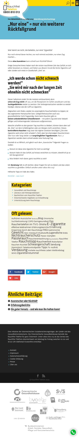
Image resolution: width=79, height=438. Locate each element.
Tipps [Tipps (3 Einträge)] (44, 247)
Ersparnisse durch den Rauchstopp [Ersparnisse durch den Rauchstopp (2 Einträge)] (26, 230)
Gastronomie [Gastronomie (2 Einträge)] (54, 230)
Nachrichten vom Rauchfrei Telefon (28, 195)
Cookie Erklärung (16, 359)
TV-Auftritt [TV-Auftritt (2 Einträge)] (53, 248)
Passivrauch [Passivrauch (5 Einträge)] (20, 238)
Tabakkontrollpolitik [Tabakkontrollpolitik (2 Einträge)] (32, 248)
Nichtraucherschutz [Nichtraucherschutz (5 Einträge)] (25, 235)
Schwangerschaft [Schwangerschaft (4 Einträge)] (39, 244)
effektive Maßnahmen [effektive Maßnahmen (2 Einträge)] (21, 227)
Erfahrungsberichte (20, 305)
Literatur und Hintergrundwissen (26, 193)
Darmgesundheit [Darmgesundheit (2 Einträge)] (41, 221)
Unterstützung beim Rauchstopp (44, 19)
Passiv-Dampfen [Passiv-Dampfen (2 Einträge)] (48, 236)
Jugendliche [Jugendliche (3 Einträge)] (55, 233)
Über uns (13, 365)
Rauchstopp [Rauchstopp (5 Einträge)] (27, 241)
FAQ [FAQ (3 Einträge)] (45, 230)
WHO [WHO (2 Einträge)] (14, 253)
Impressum (14, 353)
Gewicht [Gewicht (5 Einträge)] (17, 232)
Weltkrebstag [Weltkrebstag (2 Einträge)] (58, 250)
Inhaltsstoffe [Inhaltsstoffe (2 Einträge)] (43, 233)
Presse (12, 362)
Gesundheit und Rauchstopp (25, 190)
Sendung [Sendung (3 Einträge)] (55, 244)
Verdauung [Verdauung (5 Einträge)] (19, 250)
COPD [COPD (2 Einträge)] (30, 221)
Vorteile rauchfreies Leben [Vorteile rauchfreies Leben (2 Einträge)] (40, 250)
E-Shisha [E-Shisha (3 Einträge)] (41, 224)
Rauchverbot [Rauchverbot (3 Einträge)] (44, 242)
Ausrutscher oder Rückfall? (24, 301)
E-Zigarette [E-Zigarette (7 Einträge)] (56, 224)
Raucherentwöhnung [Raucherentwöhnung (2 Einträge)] (39, 239)
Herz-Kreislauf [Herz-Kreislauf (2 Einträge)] (30, 233)
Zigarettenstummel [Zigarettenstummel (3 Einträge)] (28, 253)
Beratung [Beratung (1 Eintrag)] (35, 218)
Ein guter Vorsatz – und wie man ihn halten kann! (35, 309)
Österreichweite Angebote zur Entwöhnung (31, 198)
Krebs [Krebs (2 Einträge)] (65, 233)
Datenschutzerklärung (18, 356)
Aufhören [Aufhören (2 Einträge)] (15, 219)
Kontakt (13, 350)
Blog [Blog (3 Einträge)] (40, 218)
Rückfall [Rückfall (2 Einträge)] (23, 245)
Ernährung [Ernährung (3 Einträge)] (55, 227)
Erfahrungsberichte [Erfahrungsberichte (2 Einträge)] (40, 227)
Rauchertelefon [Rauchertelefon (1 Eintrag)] (54, 239)
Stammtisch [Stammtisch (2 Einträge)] (16, 248)
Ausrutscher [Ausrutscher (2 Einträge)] (26, 219)
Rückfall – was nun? (16, 176)
